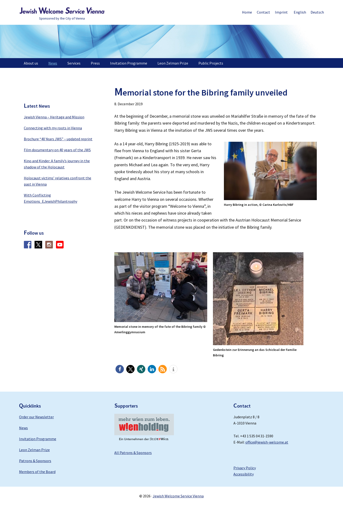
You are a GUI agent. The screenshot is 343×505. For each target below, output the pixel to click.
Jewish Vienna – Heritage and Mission (54, 117)
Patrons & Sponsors (35, 460)
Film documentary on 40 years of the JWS (57, 149)
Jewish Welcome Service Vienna (62, 11)
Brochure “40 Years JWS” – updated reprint (58, 138)
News (23, 427)
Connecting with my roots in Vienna (53, 128)
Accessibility (243, 474)
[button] (120, 369)
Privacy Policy (244, 467)
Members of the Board (37, 471)
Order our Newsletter (36, 416)
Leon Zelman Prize (34, 449)
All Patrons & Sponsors (133, 452)
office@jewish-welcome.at (266, 442)
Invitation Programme (37, 438)
